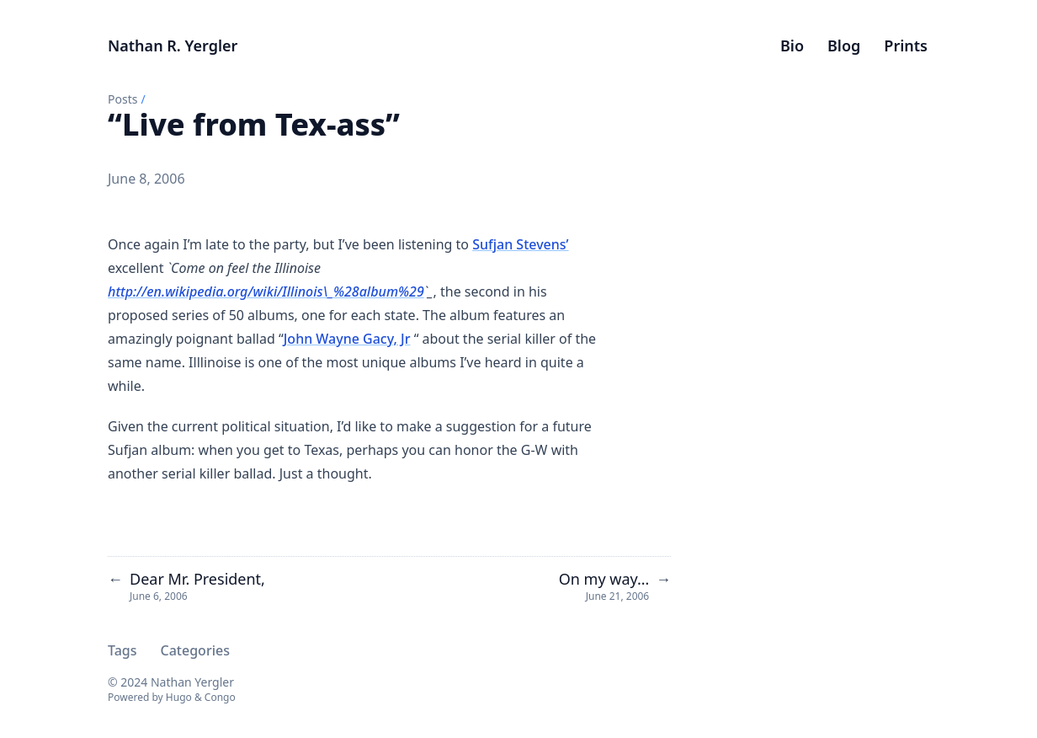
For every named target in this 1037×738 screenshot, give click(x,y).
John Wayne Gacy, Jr (347, 338)
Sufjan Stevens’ (520, 244)
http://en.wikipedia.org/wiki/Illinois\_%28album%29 (266, 291)
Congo (220, 697)
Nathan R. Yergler (172, 45)
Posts (122, 99)
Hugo (179, 697)
